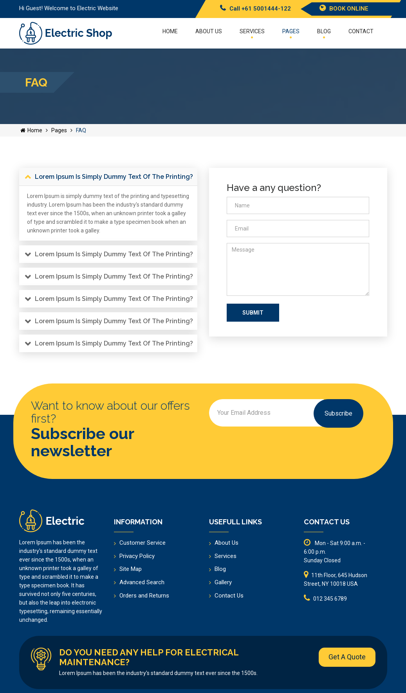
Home (170, 31)
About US (208, 31)
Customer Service (142, 542)
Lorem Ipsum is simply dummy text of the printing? (114, 176)
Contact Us (229, 595)
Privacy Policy (137, 556)
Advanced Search (141, 582)
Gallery (223, 582)
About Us (226, 542)
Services (252, 33)
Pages (291, 33)
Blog (324, 33)
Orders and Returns (144, 595)
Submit (252, 313)
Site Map (130, 568)
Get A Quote (347, 657)
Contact (361, 31)
